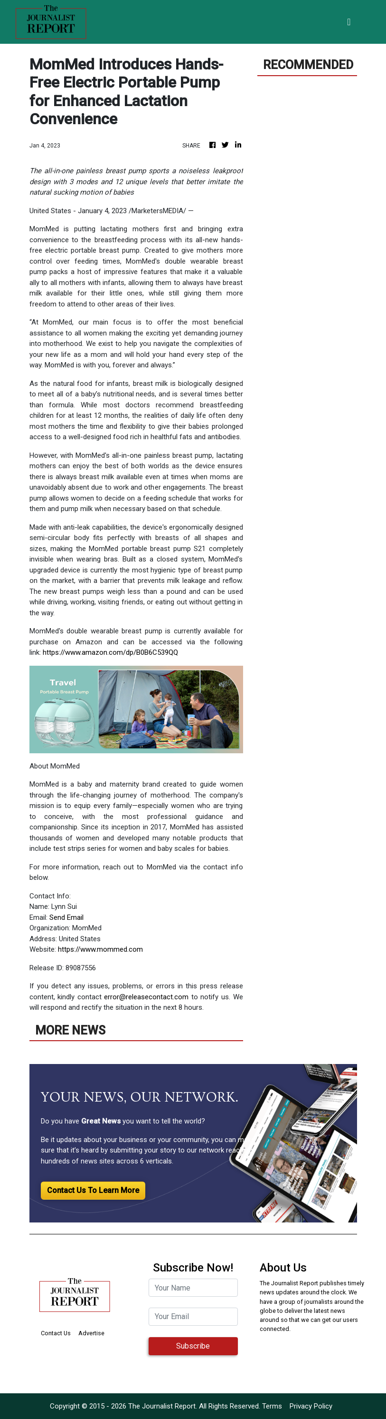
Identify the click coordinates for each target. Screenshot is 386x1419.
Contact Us (56, 1333)
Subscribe (193, 1345)
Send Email (66, 917)
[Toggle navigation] (349, 22)
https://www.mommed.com (100, 949)
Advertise (91, 1333)
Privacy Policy (311, 1406)
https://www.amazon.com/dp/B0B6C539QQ (110, 652)
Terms (272, 1406)
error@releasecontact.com (146, 997)
